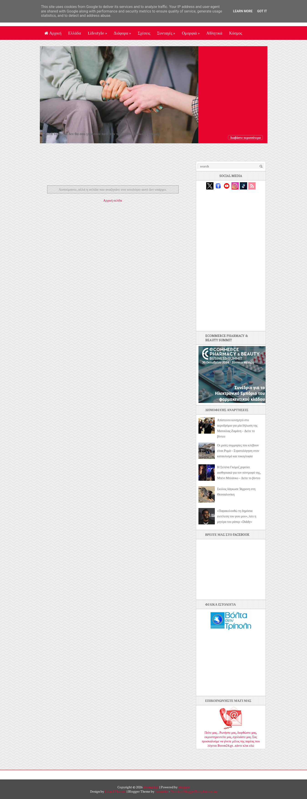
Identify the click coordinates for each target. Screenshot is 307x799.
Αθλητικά (214, 33)
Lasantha (161, 791)
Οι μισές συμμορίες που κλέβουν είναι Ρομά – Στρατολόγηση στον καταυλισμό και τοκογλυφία (238, 450)
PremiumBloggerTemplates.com (193, 791)
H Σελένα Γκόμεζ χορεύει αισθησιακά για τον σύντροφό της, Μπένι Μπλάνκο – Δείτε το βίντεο (239, 472)
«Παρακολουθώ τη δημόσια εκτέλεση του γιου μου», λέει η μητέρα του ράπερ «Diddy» (236, 516)
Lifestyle (97, 33)
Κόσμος (235, 33)
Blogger (184, 787)
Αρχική (52, 33)
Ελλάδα (74, 33)
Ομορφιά (190, 33)
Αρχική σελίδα (112, 200)
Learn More (243, 11)
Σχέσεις (144, 33)
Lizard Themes (115, 791)
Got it (262, 11)
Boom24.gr (151, 787)
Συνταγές (166, 33)
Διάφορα (122, 33)
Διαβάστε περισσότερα (245, 137)
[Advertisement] (116, 171)
